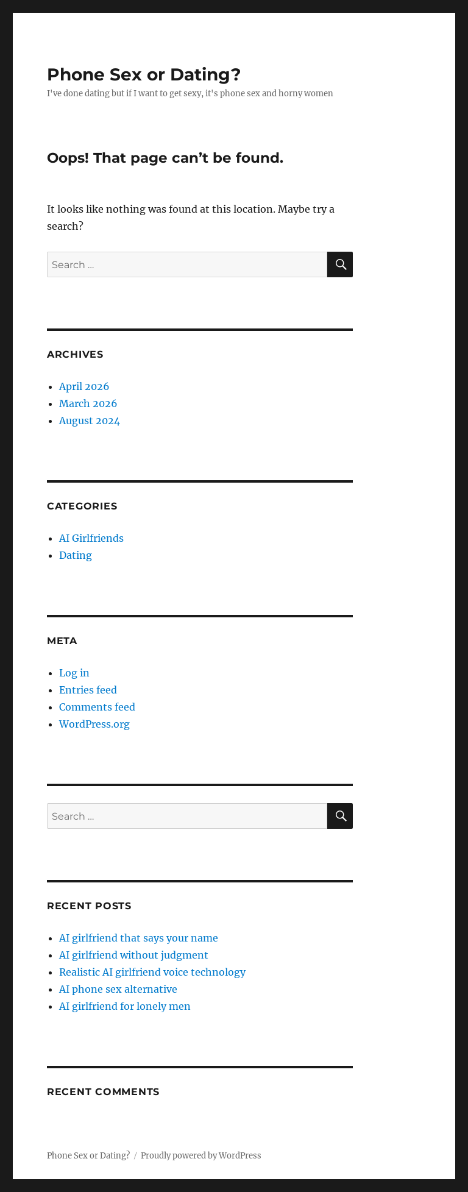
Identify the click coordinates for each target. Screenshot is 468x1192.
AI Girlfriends (91, 538)
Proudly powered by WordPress (201, 1156)
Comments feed (97, 707)
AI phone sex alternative (118, 989)
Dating (75, 555)
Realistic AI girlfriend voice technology (152, 972)
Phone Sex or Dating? (144, 74)
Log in (74, 673)
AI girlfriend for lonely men (125, 1006)
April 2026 (84, 386)
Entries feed (88, 690)
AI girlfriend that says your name (138, 938)
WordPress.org (94, 724)
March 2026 (88, 403)
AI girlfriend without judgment (133, 955)
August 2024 (89, 420)
